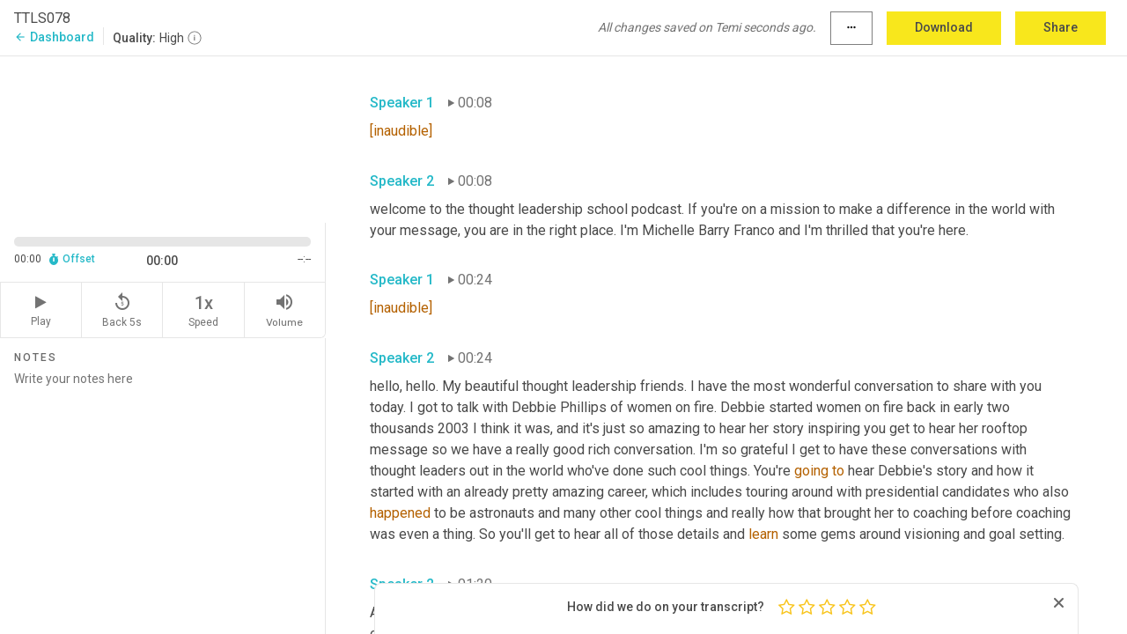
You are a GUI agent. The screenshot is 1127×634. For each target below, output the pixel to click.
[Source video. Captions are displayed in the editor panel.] (163, 137)
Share (1060, 27)
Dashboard (54, 37)
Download (944, 27)
